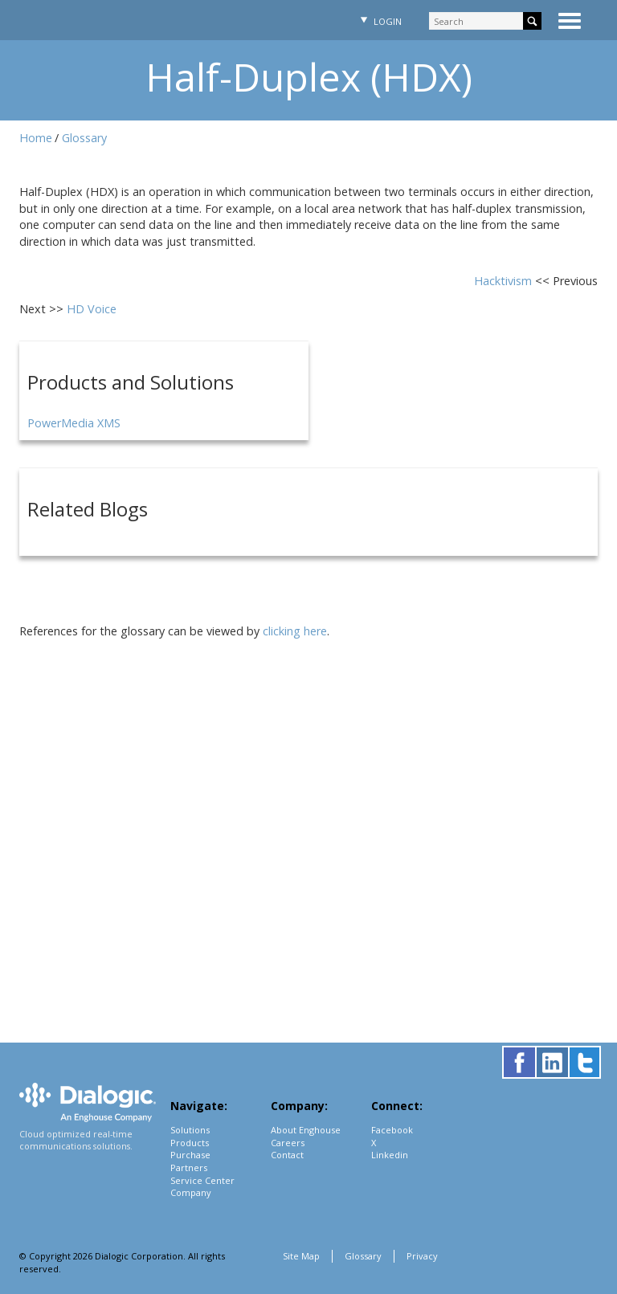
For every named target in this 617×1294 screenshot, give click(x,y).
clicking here (295, 631)
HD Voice (91, 308)
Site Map (301, 1256)
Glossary (84, 137)
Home (35, 137)
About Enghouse (306, 1130)
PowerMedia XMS (74, 423)
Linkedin (389, 1155)
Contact (287, 1155)
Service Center (202, 1180)
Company (190, 1192)
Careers (287, 1143)
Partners (188, 1167)
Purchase (190, 1155)
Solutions (190, 1130)
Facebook (392, 1130)
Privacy (422, 1256)
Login (379, 21)
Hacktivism (504, 280)
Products (189, 1143)
